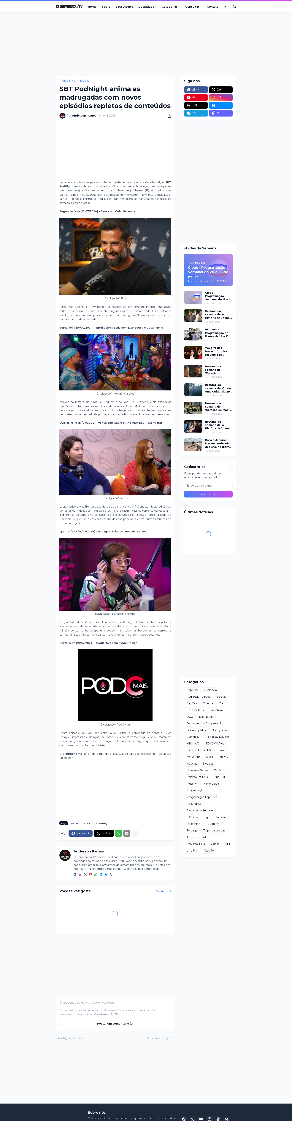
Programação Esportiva (202, 797)
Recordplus (194, 803)
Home (92, 6)
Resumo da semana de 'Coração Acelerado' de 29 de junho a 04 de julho (217, 370)
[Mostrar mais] (135, 833)
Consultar (192, 6)
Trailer (204, 837)
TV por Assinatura (214, 830)
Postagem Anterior (70, 1038)
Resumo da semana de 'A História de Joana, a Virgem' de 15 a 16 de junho (218, 425)
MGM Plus (193, 757)
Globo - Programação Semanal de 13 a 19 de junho (218, 296)
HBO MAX (193, 743)
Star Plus (220, 817)
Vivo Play (193, 850)
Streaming (101, 823)
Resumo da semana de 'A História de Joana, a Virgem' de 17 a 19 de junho (219, 314)
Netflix (224, 757)
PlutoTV (192, 783)
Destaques (146, 6)
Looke (221, 750)
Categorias (169, 6)
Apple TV (192, 690)
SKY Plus (192, 817)
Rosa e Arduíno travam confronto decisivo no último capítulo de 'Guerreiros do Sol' (218, 443)
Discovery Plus (196, 730)
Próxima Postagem (159, 1038)
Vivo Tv (209, 850)
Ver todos (162, 891)
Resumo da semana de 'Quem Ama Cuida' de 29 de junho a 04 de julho (218, 388)
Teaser (191, 837)
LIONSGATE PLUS (199, 750)
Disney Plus (219, 730)
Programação (195, 790)
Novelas (208, 763)
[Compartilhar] (168, 116)
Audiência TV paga (199, 696)
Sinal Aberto (124, 6)
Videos (215, 844)
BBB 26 (221, 696)
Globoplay (193, 737)
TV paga (192, 830)
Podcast (87, 823)
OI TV (217, 770)
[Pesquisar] (233, 7)
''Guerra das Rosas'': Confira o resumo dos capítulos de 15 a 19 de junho (218, 351)
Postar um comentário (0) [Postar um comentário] (115, 1023)
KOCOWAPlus (215, 743)
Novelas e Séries (197, 770)
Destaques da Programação (205, 723)
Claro (222, 703)
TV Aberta (212, 824)
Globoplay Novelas (217, 737)
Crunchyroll (217, 710)
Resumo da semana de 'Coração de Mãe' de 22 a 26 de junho (217, 407)
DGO (190, 716)
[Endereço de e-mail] (208, 485)
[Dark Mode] (226, 7)
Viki (227, 844)
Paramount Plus (197, 777)
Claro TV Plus (195, 710)
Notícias (84, 80)
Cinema (208, 703)
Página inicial (67, 80)
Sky (206, 817)
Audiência (210, 690)
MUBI (210, 757)
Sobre (106, 6)
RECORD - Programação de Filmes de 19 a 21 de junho (216, 333)
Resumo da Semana (200, 810)
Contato (212, 6)
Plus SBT (219, 777)
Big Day (192, 703)
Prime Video (211, 783)
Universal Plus (196, 844)
